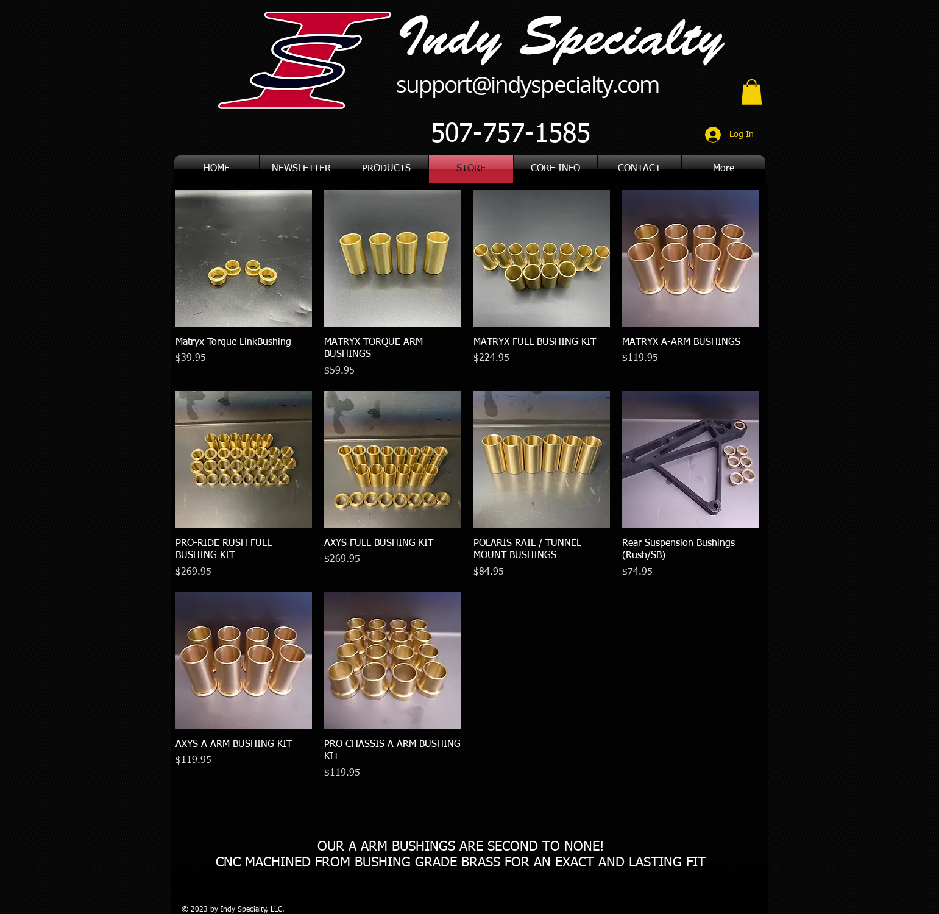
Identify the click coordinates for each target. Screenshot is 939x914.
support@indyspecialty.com (527, 84)
